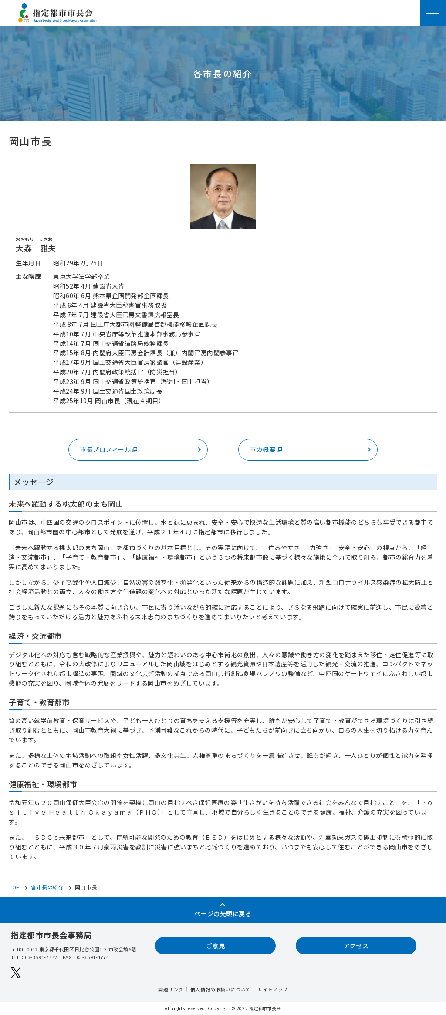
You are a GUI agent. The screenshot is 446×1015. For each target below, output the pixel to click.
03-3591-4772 (41, 957)
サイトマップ (273, 989)
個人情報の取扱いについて (220, 989)
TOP (14, 887)
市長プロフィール (109, 449)
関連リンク (170, 989)
